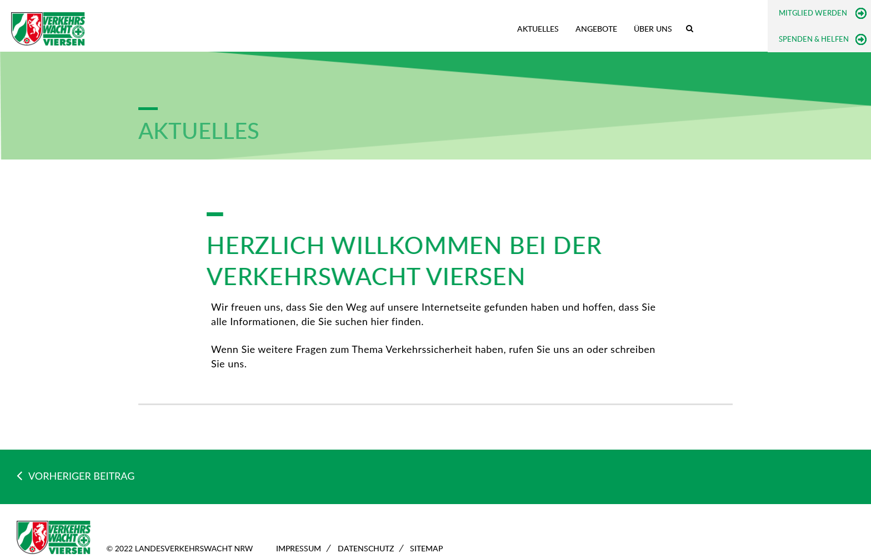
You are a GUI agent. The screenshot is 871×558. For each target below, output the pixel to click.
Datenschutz (366, 548)
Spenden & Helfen (814, 39)
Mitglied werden (813, 13)
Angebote (596, 28)
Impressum (298, 548)
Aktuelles (538, 28)
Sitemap (426, 548)
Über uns (653, 28)
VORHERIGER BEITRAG (75, 476)
